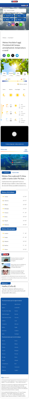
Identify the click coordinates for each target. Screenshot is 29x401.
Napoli (3, 360)
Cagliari (16, 370)
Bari (15, 363)
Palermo (4, 370)
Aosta (16, 340)
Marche (16, 314)
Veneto (16, 310)
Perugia (3, 357)
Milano (16, 344)
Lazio (16, 320)
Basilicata (4, 330)
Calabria (16, 330)
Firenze (16, 353)
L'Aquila (16, 360)
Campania (4, 324)
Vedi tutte (25, 150)
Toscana (16, 317)
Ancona (3, 353)
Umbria (3, 320)
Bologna (16, 350)
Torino (3, 340)
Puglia (16, 327)
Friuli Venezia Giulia (6, 317)
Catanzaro (17, 367)
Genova (4, 344)
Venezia (16, 347)
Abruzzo (16, 324)
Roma (16, 357)
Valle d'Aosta (17, 304)
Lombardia (17, 307)
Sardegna (17, 334)
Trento (3, 347)
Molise (3, 327)
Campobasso (5, 363)
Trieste (3, 350)
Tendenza (6, 172)
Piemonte (4, 304)
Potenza (4, 367)
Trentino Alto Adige (6, 310)
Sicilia (3, 334)
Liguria (3, 307)
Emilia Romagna (5, 314)
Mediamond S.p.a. (13, 392)
